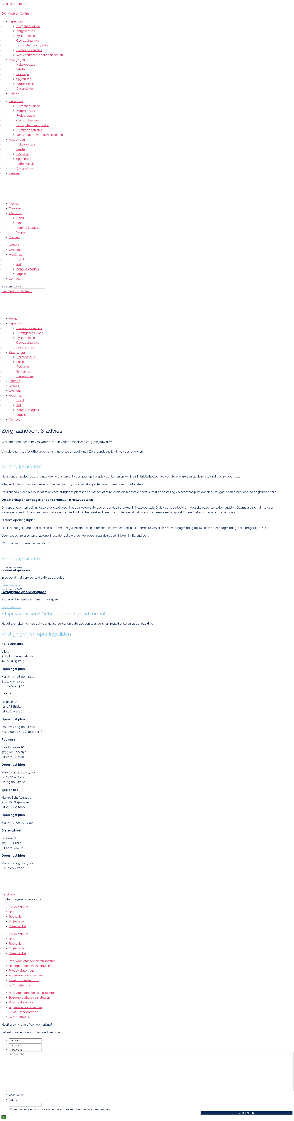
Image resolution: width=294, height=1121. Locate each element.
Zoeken (6, 286)
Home (13, 318)
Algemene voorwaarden (25, 975)
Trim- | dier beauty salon (32, 45)
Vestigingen (17, 60)
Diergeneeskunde (28, 26)
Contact (14, 237)
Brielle (20, 69)
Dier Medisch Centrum (16, 13)
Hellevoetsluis (26, 64)
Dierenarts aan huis (29, 50)
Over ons (15, 208)
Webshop (15, 213)
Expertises (16, 21)
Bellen (15, 9)
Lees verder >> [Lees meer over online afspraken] (11, 585)
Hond (20, 218)
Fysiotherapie (25, 36)
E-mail (30, 9)
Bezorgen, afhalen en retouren (29, 966)
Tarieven (14, 93)
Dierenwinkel (24, 88)
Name (13, 1099)
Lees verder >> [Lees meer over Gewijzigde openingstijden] (11, 607)
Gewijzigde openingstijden (23, 592)
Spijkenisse (23, 79)
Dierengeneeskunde (29, 333)
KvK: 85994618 (19, 985)
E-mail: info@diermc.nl (24, 980)
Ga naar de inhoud (13, 4)
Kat (18, 223)
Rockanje (22, 74)
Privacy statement (21, 970)
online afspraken (15, 570)
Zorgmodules (25, 31)
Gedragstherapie (27, 40)
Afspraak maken (54, 9)
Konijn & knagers (27, 227)
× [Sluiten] (3, 1117)
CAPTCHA (16, 1095)
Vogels (21, 232)
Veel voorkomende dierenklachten (39, 55)
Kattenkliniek (25, 84)
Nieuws (14, 203)
